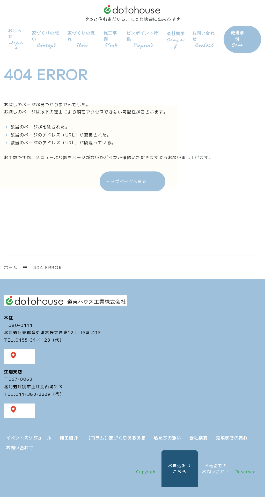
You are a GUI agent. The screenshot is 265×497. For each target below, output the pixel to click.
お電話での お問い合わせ (216, 468)
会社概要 (174, 39)
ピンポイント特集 (142, 38)
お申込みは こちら (175, 468)
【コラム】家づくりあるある (115, 437)
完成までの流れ (232, 437)
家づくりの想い (45, 38)
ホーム (11, 266)
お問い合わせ (203, 38)
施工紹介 (69, 437)
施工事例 (110, 38)
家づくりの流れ (80, 38)
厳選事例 (236, 38)
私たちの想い (167, 437)
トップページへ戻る (126, 180)
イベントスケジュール (28, 437)
